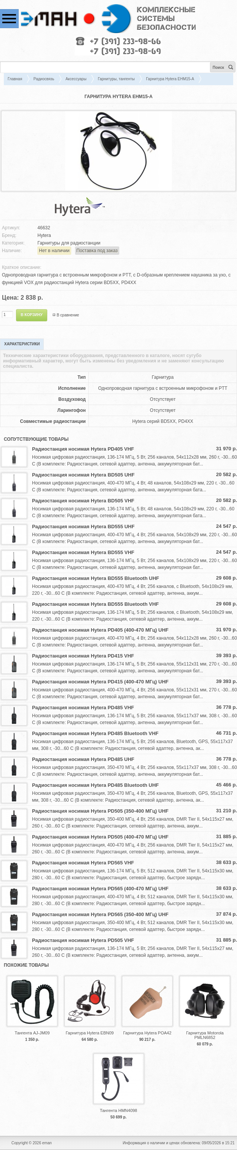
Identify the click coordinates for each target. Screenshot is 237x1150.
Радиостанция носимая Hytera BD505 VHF (83, 501)
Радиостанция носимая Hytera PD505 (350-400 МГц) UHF (100, 811)
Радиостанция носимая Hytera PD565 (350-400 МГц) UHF (100, 914)
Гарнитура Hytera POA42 (147, 1033)
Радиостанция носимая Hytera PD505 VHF (83, 940)
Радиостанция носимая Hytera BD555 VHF (83, 552)
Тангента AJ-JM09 (32, 1033)
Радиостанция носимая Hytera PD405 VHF (83, 449)
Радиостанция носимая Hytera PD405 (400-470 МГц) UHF (100, 630)
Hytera (44, 235)
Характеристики (22, 344)
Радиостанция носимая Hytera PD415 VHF (83, 656)
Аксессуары (76, 79)
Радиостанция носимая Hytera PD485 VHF (83, 707)
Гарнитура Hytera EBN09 (90, 1033)
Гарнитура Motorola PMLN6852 (204, 1035)
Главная (15, 79)
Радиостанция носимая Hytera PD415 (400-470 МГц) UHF (100, 682)
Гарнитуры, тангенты (116, 79)
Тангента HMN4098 (118, 1110)
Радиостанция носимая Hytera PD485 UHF (83, 759)
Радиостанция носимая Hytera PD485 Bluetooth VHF (95, 733)
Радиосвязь (44, 79)
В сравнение (68, 315)
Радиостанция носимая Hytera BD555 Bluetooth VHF (95, 604)
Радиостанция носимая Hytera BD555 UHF (83, 526)
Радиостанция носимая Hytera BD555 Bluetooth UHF (95, 578)
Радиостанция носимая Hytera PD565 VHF (83, 863)
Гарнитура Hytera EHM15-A (170, 79)
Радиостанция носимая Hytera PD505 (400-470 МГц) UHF (100, 837)
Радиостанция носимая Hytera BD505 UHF (83, 475)
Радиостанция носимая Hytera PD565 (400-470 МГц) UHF (100, 888)
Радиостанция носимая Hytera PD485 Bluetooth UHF (95, 785)
